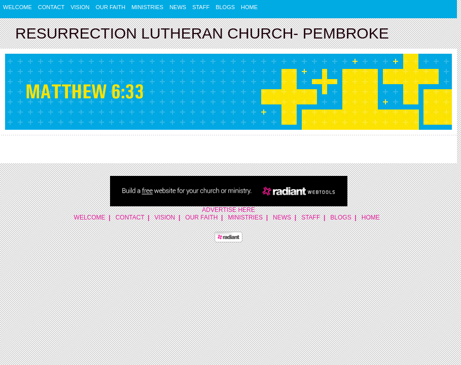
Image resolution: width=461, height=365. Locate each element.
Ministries (147, 7)
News (177, 7)
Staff (200, 7)
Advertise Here (228, 209)
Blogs (225, 7)
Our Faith (111, 7)
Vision (79, 7)
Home (249, 7)
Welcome (17, 7)
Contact (51, 7)
